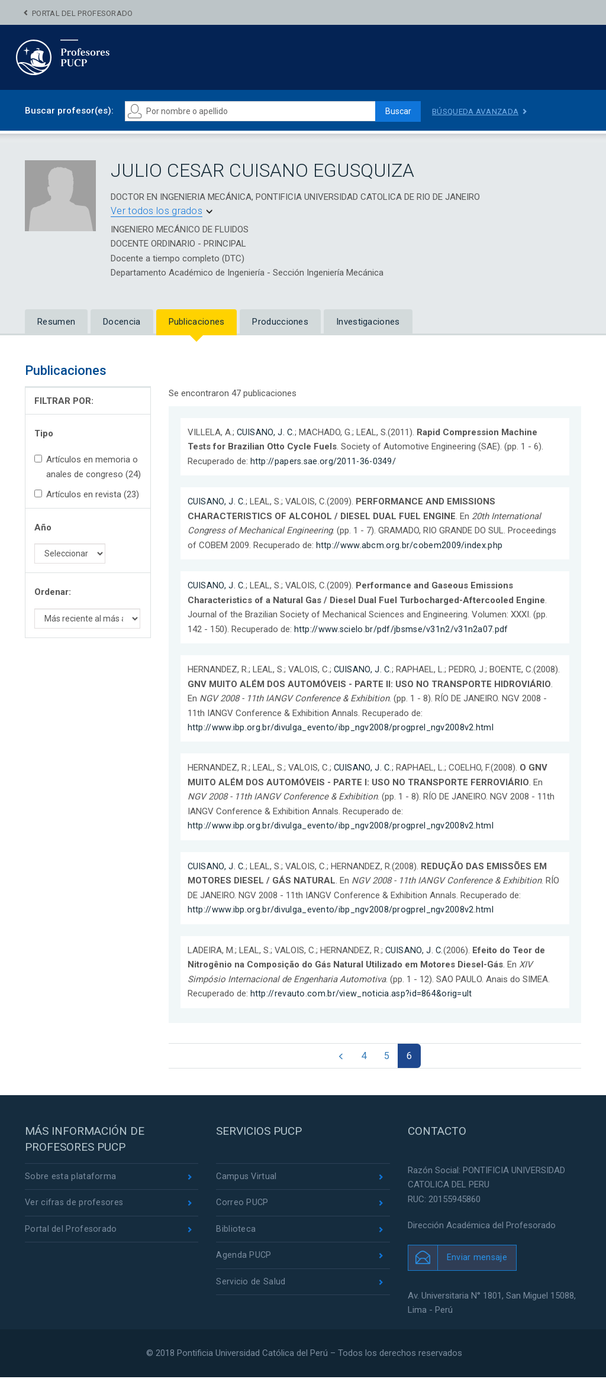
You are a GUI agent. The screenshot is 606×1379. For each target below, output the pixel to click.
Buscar (395, 111)
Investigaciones (368, 321)
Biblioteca (236, 1231)
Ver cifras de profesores (75, 1205)
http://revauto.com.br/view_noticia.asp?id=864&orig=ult (362, 993)
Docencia (121, 321)
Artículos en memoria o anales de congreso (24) (87, 466)
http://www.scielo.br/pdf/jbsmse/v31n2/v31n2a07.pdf (402, 628)
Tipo (43, 433)
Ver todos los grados (156, 210)
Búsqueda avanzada (477, 111)
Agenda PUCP (244, 1259)
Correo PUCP (242, 1205)
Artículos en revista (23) (86, 494)
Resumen (56, 321)
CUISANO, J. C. (266, 432)
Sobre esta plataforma (71, 1178)
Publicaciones (197, 321)
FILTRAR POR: (64, 401)
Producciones (280, 321)
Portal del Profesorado (82, 13)
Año (42, 527)
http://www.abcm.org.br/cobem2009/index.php (409, 545)
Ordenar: (52, 592)
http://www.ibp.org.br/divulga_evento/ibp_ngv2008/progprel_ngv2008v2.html (342, 727)
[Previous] (338, 1057)
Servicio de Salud (250, 1285)
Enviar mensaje (477, 1258)
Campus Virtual (247, 1178)
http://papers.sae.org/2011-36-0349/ (324, 461)
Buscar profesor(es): (69, 110)
